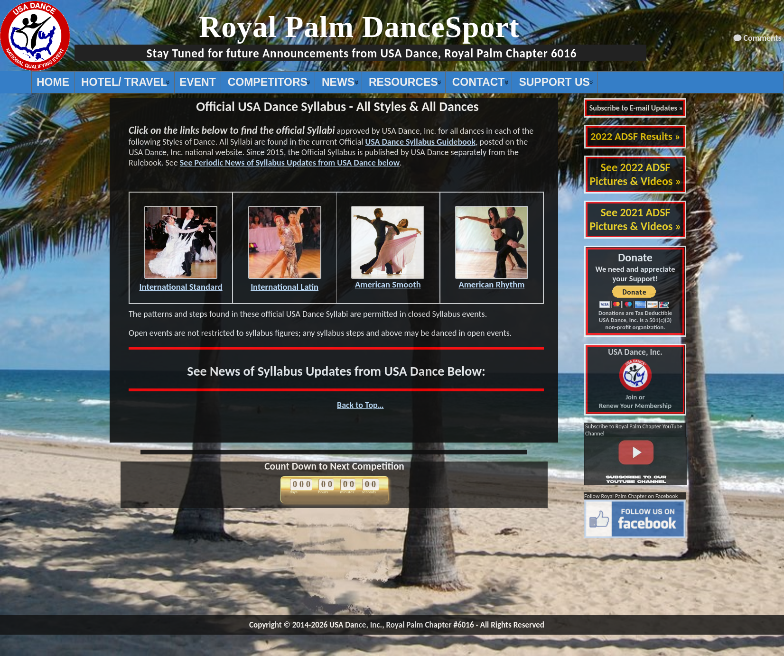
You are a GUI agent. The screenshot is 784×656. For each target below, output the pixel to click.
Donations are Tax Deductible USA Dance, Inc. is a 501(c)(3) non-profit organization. (635, 320)
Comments (763, 38)
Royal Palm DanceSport (359, 27)
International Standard (181, 282)
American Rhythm (491, 280)
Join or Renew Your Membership (635, 379)
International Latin (284, 282)
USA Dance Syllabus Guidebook (420, 142)
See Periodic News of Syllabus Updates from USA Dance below (290, 162)
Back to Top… (360, 405)
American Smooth (387, 280)
